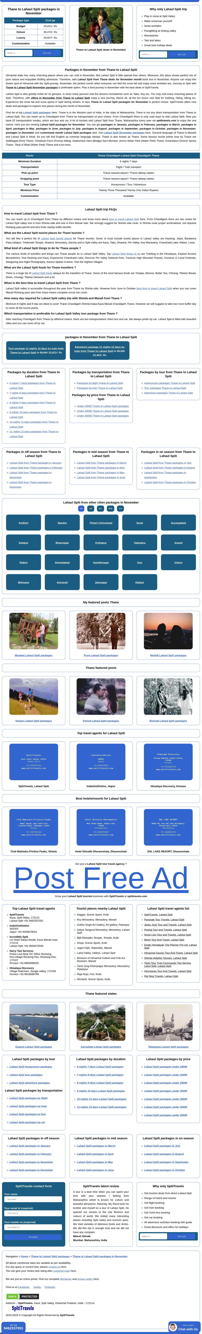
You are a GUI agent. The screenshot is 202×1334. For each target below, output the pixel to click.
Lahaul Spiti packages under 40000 (165, 1107)
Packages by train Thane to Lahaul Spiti (100, 388)
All (81, 509)
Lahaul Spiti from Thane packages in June (101, 477)
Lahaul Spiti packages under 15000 (165, 1066)
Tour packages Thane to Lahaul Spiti (165, 388)
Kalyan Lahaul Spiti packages (34, 720)
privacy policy (85, 1279)
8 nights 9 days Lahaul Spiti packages (100, 1082)
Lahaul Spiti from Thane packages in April (101, 467)
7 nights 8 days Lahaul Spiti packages (100, 1074)
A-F (90, 509)
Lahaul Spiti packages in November (31, 1162)
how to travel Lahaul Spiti (124, 219)
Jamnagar (101, 582)
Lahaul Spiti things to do (126, 253)
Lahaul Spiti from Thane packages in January (35, 462)
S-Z (120, 509)
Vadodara (140, 542)
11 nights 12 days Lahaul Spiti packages (101, 1107)
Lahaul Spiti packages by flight (29, 1098)
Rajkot (23, 562)
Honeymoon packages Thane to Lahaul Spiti (169, 383)
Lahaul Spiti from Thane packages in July (167, 462)
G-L (100, 509)
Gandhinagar (101, 562)
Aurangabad (178, 522)
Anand (178, 542)
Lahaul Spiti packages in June (95, 1170)
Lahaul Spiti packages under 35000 (165, 1099)
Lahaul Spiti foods (42, 273)
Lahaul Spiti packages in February (31, 1154)
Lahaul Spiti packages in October (164, 1170)
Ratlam (139, 582)
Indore (178, 562)
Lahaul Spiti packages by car (27, 1122)
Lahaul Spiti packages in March (96, 1145)
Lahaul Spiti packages (37, 112)
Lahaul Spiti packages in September (166, 1162)
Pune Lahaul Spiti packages (101, 655)
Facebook (23, 1287)
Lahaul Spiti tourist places (56, 238)
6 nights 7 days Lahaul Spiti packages (100, 1066)
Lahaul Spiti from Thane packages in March (102, 462)
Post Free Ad (101, 878)
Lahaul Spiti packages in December (31, 1170)
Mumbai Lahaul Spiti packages (34, 655)
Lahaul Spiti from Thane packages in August (169, 467)
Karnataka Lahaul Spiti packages (101, 1046)
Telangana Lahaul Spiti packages (168, 1046)
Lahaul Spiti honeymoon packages (31, 1066)
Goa (139, 562)
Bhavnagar (62, 542)
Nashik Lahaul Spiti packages (168, 655)
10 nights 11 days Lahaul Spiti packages (101, 1099)
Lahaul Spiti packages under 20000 (165, 1074)
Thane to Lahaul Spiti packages (50, 1256)
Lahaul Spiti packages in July (162, 1145)
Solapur (23, 542)
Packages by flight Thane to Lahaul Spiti (100, 383)
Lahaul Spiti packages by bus (28, 1114)
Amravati (62, 582)
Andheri (23, 522)
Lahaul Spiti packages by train (28, 1106)
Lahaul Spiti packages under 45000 (165, 1115)
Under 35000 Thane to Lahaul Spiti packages (103, 415)
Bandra (62, 522)
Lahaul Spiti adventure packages (30, 1082)
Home (24, 1256)
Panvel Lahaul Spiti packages (101, 720)
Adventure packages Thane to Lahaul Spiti (168, 392)
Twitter (37, 1287)
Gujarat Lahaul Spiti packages (33, 1046)
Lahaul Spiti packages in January (30, 1145)
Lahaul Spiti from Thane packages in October (170, 482)
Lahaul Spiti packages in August (164, 1154)
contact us (54, 1266)
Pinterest (50, 1287)
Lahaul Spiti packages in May (95, 1162)
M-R (110, 509)
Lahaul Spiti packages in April (95, 1154)
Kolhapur (101, 542)
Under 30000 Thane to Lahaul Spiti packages (103, 411)
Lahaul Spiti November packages (124, 132)
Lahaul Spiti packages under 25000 (165, 1082)
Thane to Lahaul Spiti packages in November (100, 1256)
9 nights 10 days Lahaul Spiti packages (101, 1090)
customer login (61, 1270)
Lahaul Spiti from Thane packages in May (100, 472)
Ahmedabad (62, 562)
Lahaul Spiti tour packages (26, 1074)
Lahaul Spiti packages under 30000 (165, 1090)
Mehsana (23, 582)
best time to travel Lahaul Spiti (154, 288)
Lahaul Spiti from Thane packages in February (36, 467)
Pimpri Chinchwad (101, 522)
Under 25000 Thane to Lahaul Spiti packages (103, 406)
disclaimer (66, 1279)
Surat (139, 522)
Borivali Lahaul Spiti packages (168, 720)
